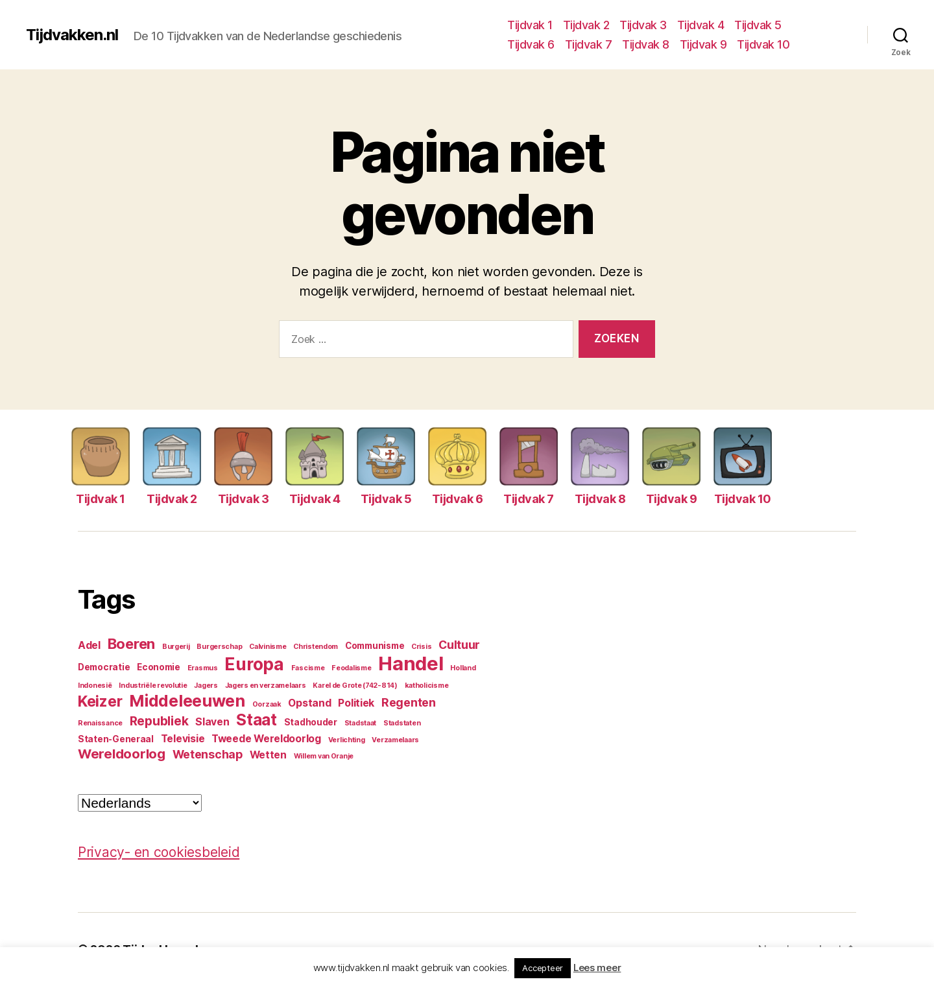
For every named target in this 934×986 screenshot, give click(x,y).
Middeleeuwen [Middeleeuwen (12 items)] (187, 700)
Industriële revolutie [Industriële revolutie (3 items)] (153, 685)
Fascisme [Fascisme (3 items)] (308, 668)
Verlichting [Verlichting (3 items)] (346, 740)
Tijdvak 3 (643, 25)
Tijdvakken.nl (72, 35)
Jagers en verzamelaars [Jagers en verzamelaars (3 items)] (265, 685)
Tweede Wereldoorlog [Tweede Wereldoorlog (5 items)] (266, 739)
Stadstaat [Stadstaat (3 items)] (360, 723)
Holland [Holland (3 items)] (462, 668)
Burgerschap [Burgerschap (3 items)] (219, 646)
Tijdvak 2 (586, 25)
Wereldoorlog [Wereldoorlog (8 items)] (121, 753)
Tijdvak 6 (531, 44)
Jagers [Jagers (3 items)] (205, 685)
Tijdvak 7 (588, 44)
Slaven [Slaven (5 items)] (212, 722)
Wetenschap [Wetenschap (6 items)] (208, 754)
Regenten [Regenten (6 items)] (408, 702)
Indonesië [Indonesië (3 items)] (95, 685)
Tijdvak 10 (763, 44)
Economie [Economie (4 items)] (158, 667)
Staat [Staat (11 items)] (256, 719)
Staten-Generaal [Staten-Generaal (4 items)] (116, 739)
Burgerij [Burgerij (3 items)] (176, 646)
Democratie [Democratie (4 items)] (104, 667)
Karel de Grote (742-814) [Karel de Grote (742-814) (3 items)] (355, 685)
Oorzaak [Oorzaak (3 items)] (266, 704)
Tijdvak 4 (700, 25)
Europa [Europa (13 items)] (253, 664)
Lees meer (597, 967)
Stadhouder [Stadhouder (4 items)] (310, 722)
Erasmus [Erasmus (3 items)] (202, 668)
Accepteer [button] (542, 968)
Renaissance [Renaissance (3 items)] (100, 723)
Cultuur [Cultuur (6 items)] (459, 644)
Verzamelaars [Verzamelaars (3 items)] (395, 740)
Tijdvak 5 (758, 25)
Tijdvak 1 (530, 25)
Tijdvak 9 (703, 44)
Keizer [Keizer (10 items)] (100, 701)
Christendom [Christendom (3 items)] (315, 646)
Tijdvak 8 (645, 44)
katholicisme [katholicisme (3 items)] (427, 685)
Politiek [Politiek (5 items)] (356, 703)
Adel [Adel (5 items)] (89, 645)
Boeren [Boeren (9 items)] (131, 643)
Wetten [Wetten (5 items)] (268, 755)
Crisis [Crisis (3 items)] (421, 646)
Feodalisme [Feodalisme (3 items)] (351, 668)
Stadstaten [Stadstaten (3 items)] (401, 723)
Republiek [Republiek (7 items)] (159, 721)
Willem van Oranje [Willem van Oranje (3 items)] (323, 756)
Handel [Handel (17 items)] (410, 663)
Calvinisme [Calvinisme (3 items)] (267, 646)
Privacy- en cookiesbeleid (159, 852)
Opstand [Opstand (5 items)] (309, 703)
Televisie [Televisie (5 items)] (183, 739)
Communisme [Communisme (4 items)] (374, 645)
